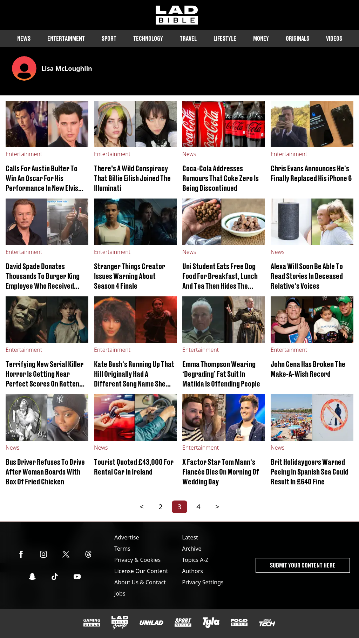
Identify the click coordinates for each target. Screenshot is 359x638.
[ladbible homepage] (177, 15)
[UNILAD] (151, 622)
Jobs (120, 593)
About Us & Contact (140, 582)
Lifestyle (225, 38)
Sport (109, 38)
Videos (334, 38)
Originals (297, 38)
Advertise (126, 537)
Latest (190, 537)
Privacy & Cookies (137, 560)
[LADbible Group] (119, 623)
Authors (192, 571)
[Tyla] (211, 622)
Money (261, 38)
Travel (188, 38)
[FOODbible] (239, 623)
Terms (122, 548)
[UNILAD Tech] (267, 622)
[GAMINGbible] (91, 623)
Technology (148, 38)
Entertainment (66, 38)
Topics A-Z (195, 560)
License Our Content (141, 571)
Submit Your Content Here (303, 565)
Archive (191, 548)
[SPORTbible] (183, 622)
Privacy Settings (202, 582)
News (24, 38)
